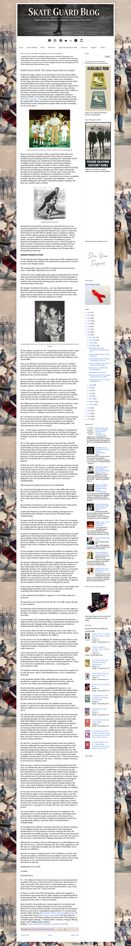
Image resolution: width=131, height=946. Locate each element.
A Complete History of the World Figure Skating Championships (100, 662)
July (90, 388)
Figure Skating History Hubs (68, 47)
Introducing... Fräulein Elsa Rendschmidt (98, 369)
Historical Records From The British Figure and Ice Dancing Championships (101, 431)
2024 (89, 318)
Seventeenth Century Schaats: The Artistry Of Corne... (99, 360)
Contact (102, 47)
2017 (89, 408)
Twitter (53, 913)
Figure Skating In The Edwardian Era (102, 553)
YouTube (71, 913)
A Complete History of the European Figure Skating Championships (100, 697)
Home (21, 47)
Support (94, 47)
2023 (89, 321)
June (90, 390)
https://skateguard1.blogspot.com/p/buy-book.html (48, 924)
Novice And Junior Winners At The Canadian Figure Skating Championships (101, 488)
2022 (89, 324)
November (93, 340)
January (92, 404)
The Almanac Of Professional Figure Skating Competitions (102, 450)
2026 (89, 312)
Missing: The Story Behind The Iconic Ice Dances (101, 570)
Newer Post (25, 935)
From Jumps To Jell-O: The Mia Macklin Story (99, 380)
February (92, 402)
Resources (84, 47)
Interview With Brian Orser (102, 539)
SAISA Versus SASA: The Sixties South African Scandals (99, 376)
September (93, 346)
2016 (89, 411)
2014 (89, 416)
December (93, 337)
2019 (89, 332)
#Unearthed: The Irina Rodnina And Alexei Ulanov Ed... (99, 349)
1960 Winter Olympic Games (31, 99)
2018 (89, 335)
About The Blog (32, 47)
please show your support (49, 915)
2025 (89, 315)
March (91, 399)
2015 (89, 413)
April (91, 396)
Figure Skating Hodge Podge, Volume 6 (99, 355)
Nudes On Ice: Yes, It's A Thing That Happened (102, 523)
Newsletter (51, 47)
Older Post (74, 935)
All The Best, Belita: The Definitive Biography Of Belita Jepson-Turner (102, 469)
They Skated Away (92, 284)
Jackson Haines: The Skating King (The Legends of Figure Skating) (101, 636)
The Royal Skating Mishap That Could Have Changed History (101, 506)
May (90, 393)
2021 (89, 326)
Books (43, 47)
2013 (89, 419)
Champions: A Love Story (97, 372)
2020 (89, 329)
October (92, 343)
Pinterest (60, 913)
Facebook (46, 913)
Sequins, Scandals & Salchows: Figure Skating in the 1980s (101, 649)
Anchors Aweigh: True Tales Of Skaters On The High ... (100, 364)
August (91, 385)
